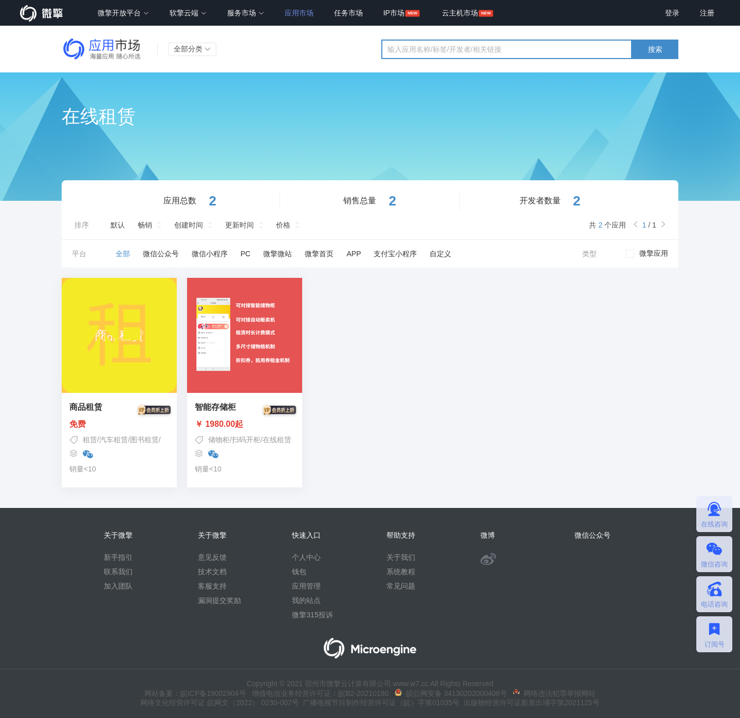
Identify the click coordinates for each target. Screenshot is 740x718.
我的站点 (306, 600)
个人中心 (306, 557)
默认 (117, 225)
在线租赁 (277, 439)
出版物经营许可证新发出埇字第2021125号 (529, 702)
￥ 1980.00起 (244, 424)
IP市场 (393, 13)
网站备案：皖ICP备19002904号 (195, 693)
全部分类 (192, 49)
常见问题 (400, 586)
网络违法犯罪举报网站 (554, 693)
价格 (283, 225)
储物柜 (219, 439)
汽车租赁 (113, 439)
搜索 (655, 49)
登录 (672, 13)
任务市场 (348, 13)
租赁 (90, 439)
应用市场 (299, 13)
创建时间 (188, 225)
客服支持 (212, 586)
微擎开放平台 (123, 13)
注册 (707, 13)
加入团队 (118, 586)
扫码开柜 (246, 439)
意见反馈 (212, 557)
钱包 (299, 572)
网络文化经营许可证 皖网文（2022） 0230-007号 (219, 702)
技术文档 (212, 572)
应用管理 (306, 586)
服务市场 (245, 13)
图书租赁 (144, 439)
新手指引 (118, 557)
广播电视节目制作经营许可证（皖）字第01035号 (379, 702)
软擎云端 (188, 13)
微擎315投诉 (312, 615)
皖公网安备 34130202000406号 (451, 693)
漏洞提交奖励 (219, 600)
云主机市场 (460, 13)
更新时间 (239, 225)
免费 (119, 424)
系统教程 (400, 572)
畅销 (145, 225)
